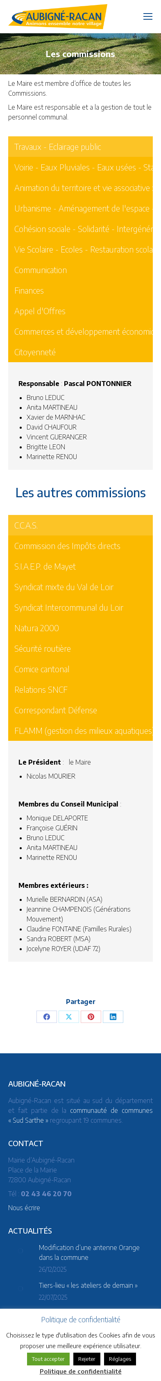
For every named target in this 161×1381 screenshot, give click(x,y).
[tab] (84, 525)
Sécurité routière (42, 648)
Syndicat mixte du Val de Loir (63, 586)
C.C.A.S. (26, 525)
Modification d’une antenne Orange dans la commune (89, 1252)
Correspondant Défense (55, 710)
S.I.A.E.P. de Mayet (45, 566)
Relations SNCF (41, 689)
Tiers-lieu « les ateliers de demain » (88, 1285)
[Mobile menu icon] (148, 16)
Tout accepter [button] (48, 1359)
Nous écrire (24, 1208)
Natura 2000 (36, 628)
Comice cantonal (42, 669)
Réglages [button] (120, 1359)
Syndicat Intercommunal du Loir (68, 607)
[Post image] (20, 1251)
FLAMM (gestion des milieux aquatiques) (84, 730)
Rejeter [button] (86, 1359)
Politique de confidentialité (81, 1371)
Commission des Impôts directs (67, 545)
